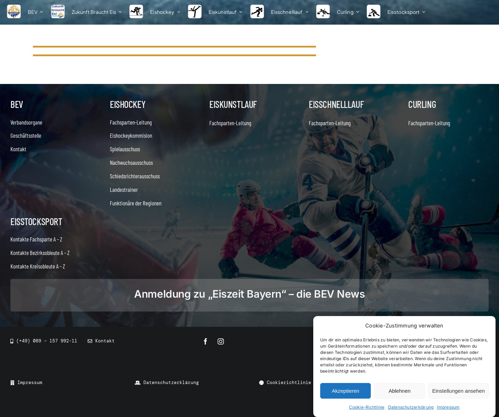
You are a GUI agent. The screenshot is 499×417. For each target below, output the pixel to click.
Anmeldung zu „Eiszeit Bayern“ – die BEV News (249, 294)
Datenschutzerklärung (411, 407)
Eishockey (127, 104)
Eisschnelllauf (336, 104)
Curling (422, 104)
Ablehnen (399, 391)
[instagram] (221, 341)
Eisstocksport (36, 221)
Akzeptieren (345, 391)
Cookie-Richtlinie (366, 407)
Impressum (448, 407)
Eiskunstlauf (233, 104)
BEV (16, 104)
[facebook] (205, 341)
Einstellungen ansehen (458, 391)
